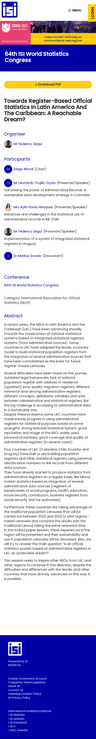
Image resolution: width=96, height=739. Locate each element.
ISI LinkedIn (17, 719)
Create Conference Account (27, 679)
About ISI (14, 686)
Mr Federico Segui (23, 144)
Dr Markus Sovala (22, 256)
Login (92, 13)
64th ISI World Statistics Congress (31, 285)
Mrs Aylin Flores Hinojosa (28, 207)
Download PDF (49, 84)
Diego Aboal (18, 169)
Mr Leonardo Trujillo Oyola (29, 183)
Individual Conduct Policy (24, 694)
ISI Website (17, 715)
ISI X (12, 726)
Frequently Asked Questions (26, 682)
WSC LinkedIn (19, 730)
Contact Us (15, 690)
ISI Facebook (18, 722)
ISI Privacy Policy (19, 698)
